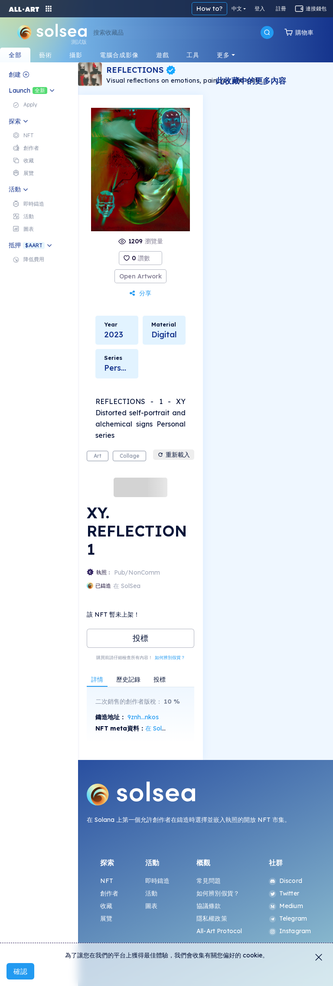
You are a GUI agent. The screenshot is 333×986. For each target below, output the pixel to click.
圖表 (151, 906)
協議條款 (208, 906)
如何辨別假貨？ (170, 657)
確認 (20, 971)
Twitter (284, 893)
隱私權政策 (211, 918)
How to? (209, 8)
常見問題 (208, 881)
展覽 (106, 918)
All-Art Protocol (219, 931)
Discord (285, 881)
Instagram (290, 931)
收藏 (106, 906)
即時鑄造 (157, 881)
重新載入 (173, 455)
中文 (237, 8)
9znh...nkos (143, 717)
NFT (106, 881)
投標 (140, 638)
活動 (151, 893)
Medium (286, 906)
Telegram (288, 918)
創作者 (109, 893)
